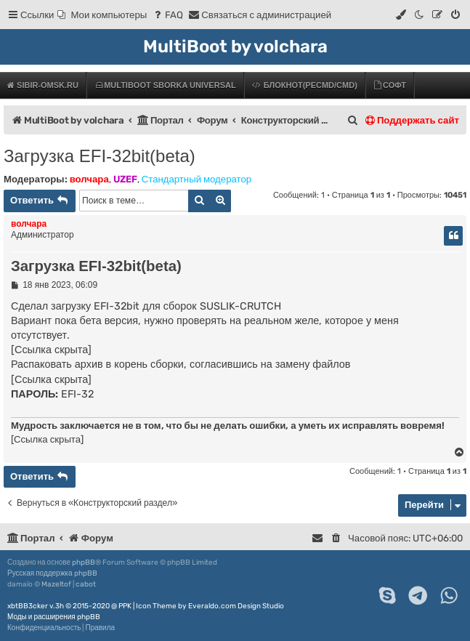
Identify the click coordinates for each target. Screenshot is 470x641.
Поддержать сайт (412, 120)
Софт (389, 85)
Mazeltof (56, 584)
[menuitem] (102, 14)
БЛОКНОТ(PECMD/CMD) (304, 85)
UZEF (125, 179)
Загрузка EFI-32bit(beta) (99, 156)
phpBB (83, 562)
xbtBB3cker (27, 606)
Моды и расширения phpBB (53, 617)
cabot (86, 584)
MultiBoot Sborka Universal (165, 85)
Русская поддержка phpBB (52, 573)
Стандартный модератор (196, 179)
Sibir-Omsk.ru (42, 85)
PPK (124, 606)
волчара (89, 179)
